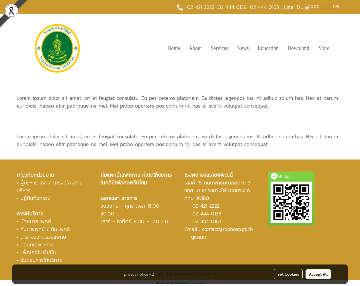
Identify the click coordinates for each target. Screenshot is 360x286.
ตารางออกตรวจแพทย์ (43, 237)
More (323, 48)
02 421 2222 (200, 7)
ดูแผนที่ (198, 237)
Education (268, 48)
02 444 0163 (206, 221)
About (195, 48)
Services (219, 48)
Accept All (318, 274)
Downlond (298, 48)
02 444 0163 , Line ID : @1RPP (284, 7)
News (243, 48)
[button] (338, 48)
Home (173, 48)
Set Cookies (288, 274)
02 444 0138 (232, 7)
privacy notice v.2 (139, 274)
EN (332, 6)
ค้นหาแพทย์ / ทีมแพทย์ (45, 229)
